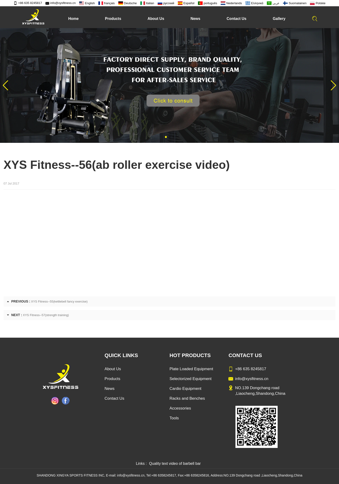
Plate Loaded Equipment (191, 369)
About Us (156, 19)
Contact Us (236, 19)
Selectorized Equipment (190, 379)
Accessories (180, 408)
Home (73, 19)
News (195, 19)
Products (113, 19)
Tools (174, 418)
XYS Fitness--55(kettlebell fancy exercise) (59, 301)
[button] (166, 137)
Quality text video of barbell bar (175, 464)
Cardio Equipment (185, 388)
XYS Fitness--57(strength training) (46, 315)
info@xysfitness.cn (60, 3)
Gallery (279, 19)
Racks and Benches (187, 398)
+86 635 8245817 (28, 3)
